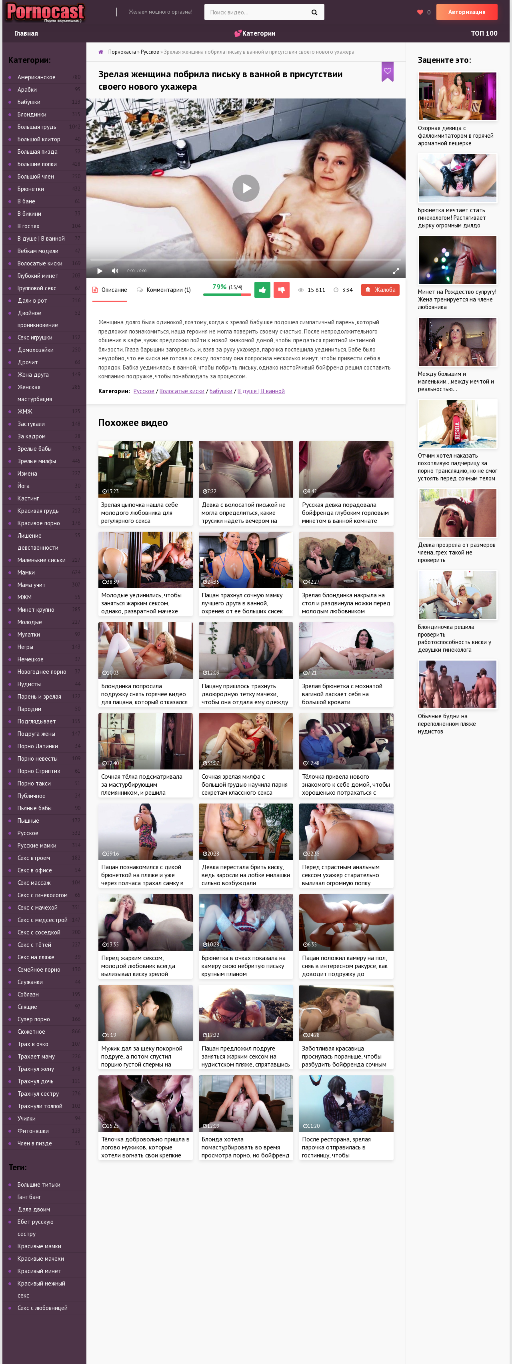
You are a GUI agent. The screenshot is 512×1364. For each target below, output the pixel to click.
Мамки (26, 572)
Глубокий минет (38, 275)
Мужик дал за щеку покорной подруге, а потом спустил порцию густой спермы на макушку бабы (141, 1060)
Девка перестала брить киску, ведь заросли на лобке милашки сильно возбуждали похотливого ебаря (246, 879)
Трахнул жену (36, 1069)
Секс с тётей (34, 944)
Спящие (27, 1006)
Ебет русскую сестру (36, 1227)
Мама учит (32, 585)
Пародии (29, 709)
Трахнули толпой (40, 1106)
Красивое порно (39, 523)
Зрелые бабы (35, 448)
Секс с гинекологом (43, 895)
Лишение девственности (38, 541)
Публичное (32, 796)
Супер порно (34, 1019)
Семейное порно (39, 969)
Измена (27, 473)
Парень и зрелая (39, 696)
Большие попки (37, 164)
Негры (25, 647)
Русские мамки (37, 845)
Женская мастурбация (35, 393)
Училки (27, 1118)
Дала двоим (34, 1209)
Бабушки (221, 391)
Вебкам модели (38, 251)
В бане (26, 201)
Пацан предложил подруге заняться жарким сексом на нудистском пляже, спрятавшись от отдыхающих (246, 1060)
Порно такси (34, 783)
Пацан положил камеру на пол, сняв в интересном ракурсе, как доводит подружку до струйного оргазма (345, 970)
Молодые (30, 622)
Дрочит (28, 362)
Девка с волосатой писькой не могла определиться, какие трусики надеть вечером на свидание (244, 516)
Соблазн (28, 994)
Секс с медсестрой (43, 920)
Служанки (30, 982)
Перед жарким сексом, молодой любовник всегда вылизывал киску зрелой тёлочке (138, 970)
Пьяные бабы (35, 808)
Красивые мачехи (41, 1258)
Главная (26, 33)
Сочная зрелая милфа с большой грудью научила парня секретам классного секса (245, 784)
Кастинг (28, 498)
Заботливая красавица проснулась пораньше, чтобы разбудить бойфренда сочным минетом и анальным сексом (344, 1060)
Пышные (28, 820)
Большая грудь (37, 127)
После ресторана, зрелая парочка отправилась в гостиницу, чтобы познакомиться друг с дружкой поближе (344, 1155)
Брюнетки (31, 189)
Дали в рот (32, 300)
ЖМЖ (25, 411)
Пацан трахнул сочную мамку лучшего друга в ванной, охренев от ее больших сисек (242, 603)
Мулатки (29, 634)
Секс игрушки (35, 337)
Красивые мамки (39, 1246)
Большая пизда (38, 151)
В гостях (29, 226)
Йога (24, 486)
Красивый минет (39, 1271)
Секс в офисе (35, 870)
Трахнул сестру (38, 1093)
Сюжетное (31, 1031)
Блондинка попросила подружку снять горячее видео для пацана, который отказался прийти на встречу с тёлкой (144, 698)
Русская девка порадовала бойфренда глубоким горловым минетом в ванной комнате (345, 512)
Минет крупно (36, 609)
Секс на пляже (36, 957)
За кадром (32, 436)
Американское (37, 77)
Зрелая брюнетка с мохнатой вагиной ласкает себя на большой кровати (342, 694)
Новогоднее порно (42, 671)
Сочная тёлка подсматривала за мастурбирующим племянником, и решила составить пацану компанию (141, 788)
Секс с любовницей (43, 1308)
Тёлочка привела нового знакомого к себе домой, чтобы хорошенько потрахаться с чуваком (346, 788)
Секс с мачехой (38, 907)
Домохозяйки (36, 350)
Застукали (31, 424)
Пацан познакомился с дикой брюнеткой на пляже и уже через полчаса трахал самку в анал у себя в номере (142, 879)
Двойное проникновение (38, 319)
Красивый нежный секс (41, 1289)
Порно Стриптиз (39, 771)
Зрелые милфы (37, 461)
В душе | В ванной (261, 391)
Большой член (36, 176)
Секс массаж (34, 882)
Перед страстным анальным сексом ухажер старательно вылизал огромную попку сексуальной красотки (341, 879)
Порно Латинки (38, 746)
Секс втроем (34, 858)
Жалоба (380, 289)
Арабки (27, 89)
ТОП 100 (484, 33)
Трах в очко (33, 1044)
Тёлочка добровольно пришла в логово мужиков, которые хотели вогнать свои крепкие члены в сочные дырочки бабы (145, 1151)
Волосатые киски (182, 391)
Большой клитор (39, 139)
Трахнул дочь (36, 1081)
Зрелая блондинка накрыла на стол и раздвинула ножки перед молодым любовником (346, 603)
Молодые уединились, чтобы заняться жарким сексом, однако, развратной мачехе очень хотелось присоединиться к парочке (141, 611)
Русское (144, 391)
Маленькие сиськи (42, 560)
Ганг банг (29, 1197)
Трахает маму (36, 1056)
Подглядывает (37, 721)
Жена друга (33, 374)
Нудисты (29, 684)
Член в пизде (35, 1143)
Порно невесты (38, 758)
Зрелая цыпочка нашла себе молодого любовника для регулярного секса (139, 512)
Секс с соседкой (39, 932)
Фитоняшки (33, 1131)
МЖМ (25, 597)
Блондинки (32, 114)
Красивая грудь (38, 510)
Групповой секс (37, 288)
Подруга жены (36, 733)
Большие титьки (39, 1184)
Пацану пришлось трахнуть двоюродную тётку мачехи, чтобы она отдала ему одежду (245, 694)
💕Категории (254, 33)
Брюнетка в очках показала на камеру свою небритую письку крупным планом (244, 966)
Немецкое (31, 659)
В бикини (29, 213)
